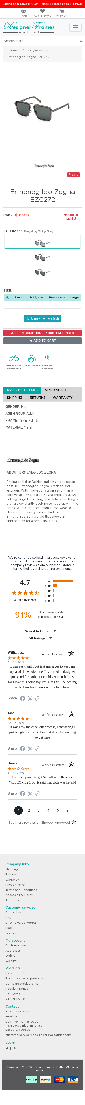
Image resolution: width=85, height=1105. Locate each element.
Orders (10, 955)
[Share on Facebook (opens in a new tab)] (22, 699)
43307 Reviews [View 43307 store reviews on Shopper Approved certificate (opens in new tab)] (28, 600)
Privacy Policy (15, 884)
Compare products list (21, 983)
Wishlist (11, 961)
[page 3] (38, 810)
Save (73, 174)
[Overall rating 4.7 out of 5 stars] (25, 592)
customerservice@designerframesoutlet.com (38, 1035)
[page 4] (48, 810)
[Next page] (67, 810)
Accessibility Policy (19, 894)
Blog (8, 927)
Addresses (13, 950)
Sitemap (11, 933)
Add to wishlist (71, 216)
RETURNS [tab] (37, 397)
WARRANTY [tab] (62, 397)
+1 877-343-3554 (17, 1011)
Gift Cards (12, 994)
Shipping (11, 869)
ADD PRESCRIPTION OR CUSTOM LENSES (42, 333)
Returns (11, 874)
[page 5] (57, 810)
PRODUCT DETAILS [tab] (22, 390)
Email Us (11, 1016)
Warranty (12, 879)
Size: (8, 290)
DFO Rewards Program (22, 922)
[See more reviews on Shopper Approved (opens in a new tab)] (37, 699)
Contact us (13, 912)
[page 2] (29, 810)
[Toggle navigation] (75, 27)
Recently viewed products (24, 978)
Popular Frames (16, 988)
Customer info (15, 945)
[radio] (61, 581)
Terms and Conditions (21, 889)
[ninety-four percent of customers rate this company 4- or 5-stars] (42, 615)
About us (12, 900)
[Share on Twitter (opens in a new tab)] (30, 698)
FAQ (8, 917)
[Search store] (42, 41)
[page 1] (18, 810)
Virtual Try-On (15, 999)
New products (15, 973)
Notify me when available (43, 318)
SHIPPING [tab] (14, 397)
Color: (10, 231)
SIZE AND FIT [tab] (55, 390)
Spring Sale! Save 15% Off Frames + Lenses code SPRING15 (42, 3)
